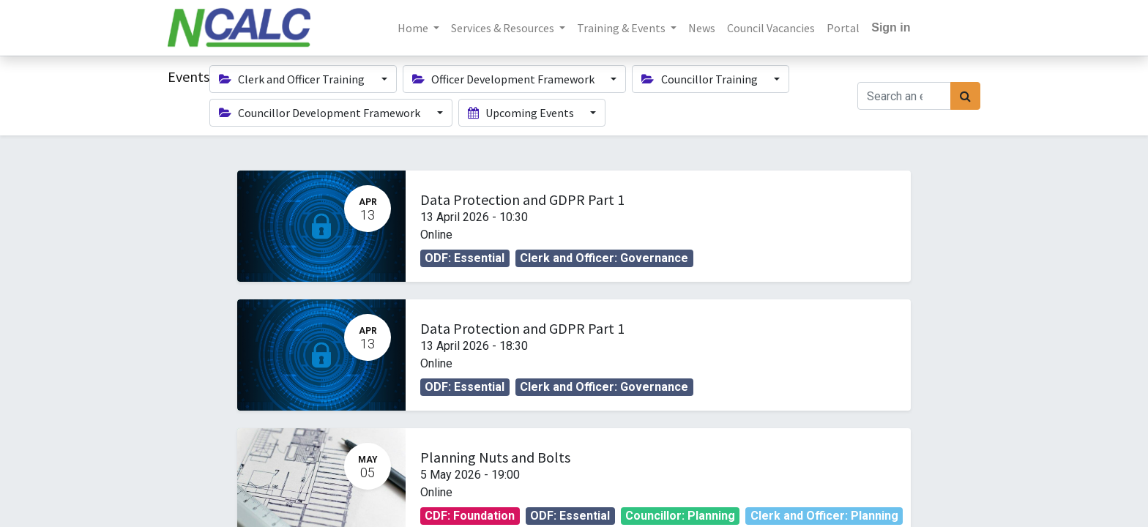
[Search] (965, 96)
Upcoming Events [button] (522, 112)
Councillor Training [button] (700, 79)
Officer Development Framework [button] (504, 79)
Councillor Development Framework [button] (320, 112)
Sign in (890, 27)
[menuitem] (701, 27)
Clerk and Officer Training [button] (293, 79)
